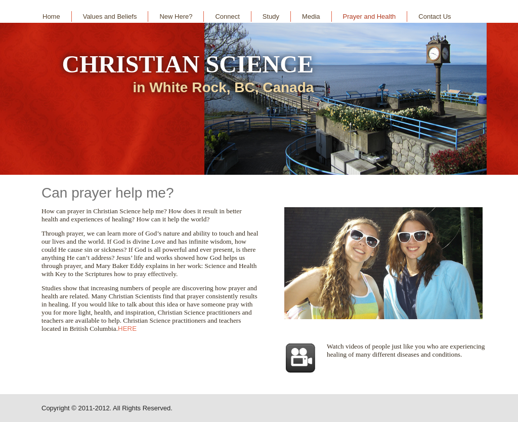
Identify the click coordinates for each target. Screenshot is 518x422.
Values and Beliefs (110, 16)
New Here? (175, 16)
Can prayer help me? (107, 193)
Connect (227, 16)
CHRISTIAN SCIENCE (187, 64)
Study (271, 16)
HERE (127, 328)
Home (51, 16)
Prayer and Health (369, 16)
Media (311, 16)
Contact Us (434, 16)
